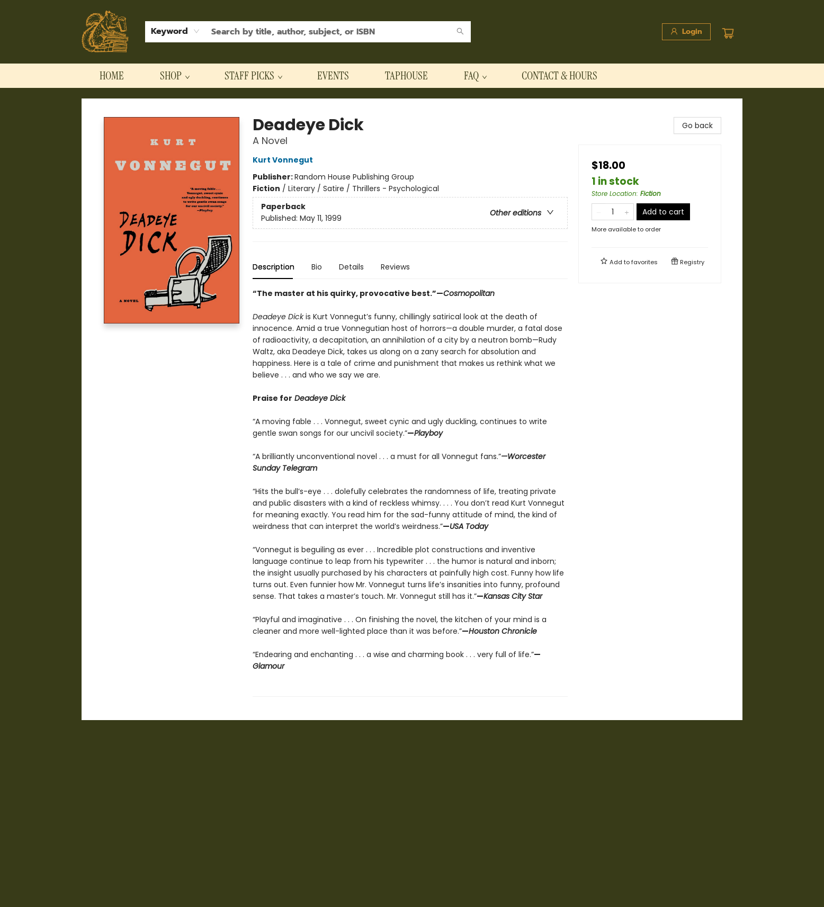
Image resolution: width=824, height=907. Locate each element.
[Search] (460, 31)
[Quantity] (612, 211)
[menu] (412, 76)
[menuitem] (112, 76)
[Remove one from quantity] (598, 212)
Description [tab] (273, 267)
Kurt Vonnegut (284, 160)
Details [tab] (351, 267)
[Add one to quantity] (626, 212)
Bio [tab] (316, 267)
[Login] (686, 31)
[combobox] (175, 31)
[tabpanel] (410, 492)
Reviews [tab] (395, 267)
